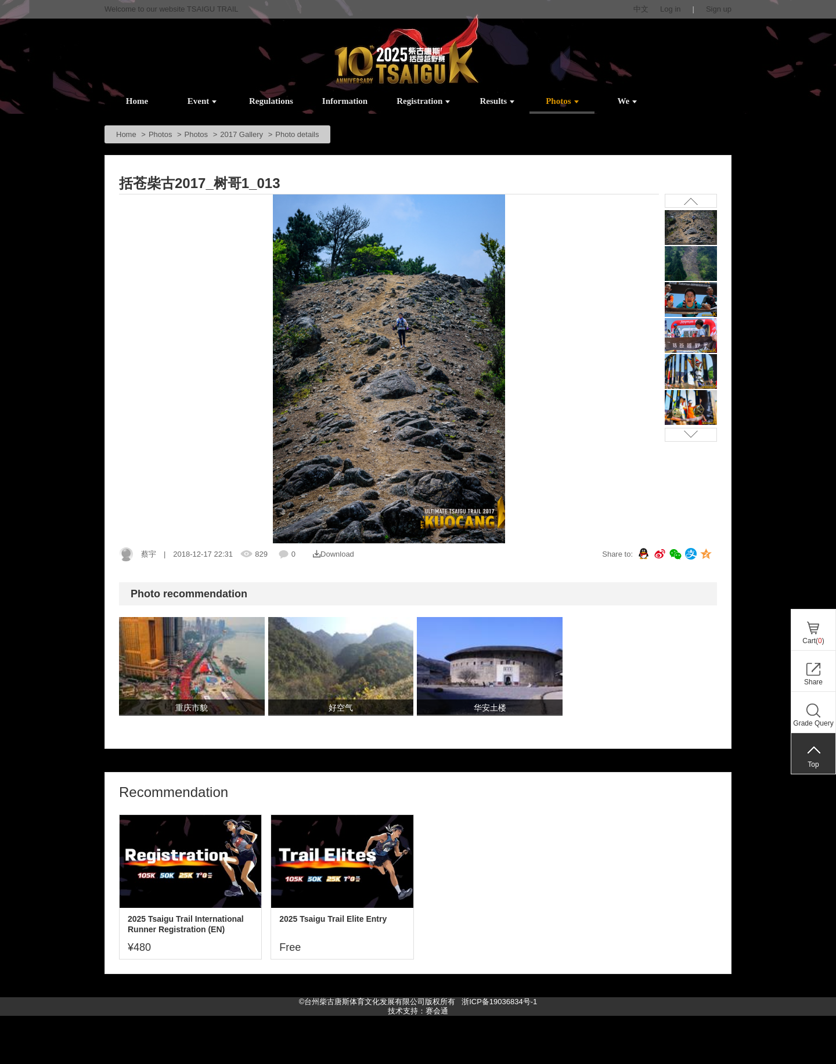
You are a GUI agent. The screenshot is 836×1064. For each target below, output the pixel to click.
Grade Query (813, 723)
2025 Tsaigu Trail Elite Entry (333, 919)
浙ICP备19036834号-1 (499, 1001)
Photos (562, 101)
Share (813, 682)
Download (333, 554)
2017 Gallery (241, 134)
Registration (423, 101)
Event (202, 101)
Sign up (719, 9)
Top (813, 764)
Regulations (271, 101)
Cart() (813, 641)
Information (344, 101)
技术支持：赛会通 (418, 1011)
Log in (670, 9)
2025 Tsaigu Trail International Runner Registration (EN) (186, 924)
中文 (640, 9)
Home (137, 101)
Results (497, 101)
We (627, 101)
